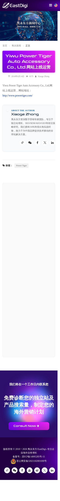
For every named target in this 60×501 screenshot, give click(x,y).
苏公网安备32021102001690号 (29, 461)
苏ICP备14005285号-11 (33, 456)
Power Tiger (21, 165)
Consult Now (26, 425)
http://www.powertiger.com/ (17, 95)
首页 (4, 45)
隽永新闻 (16, 45)
